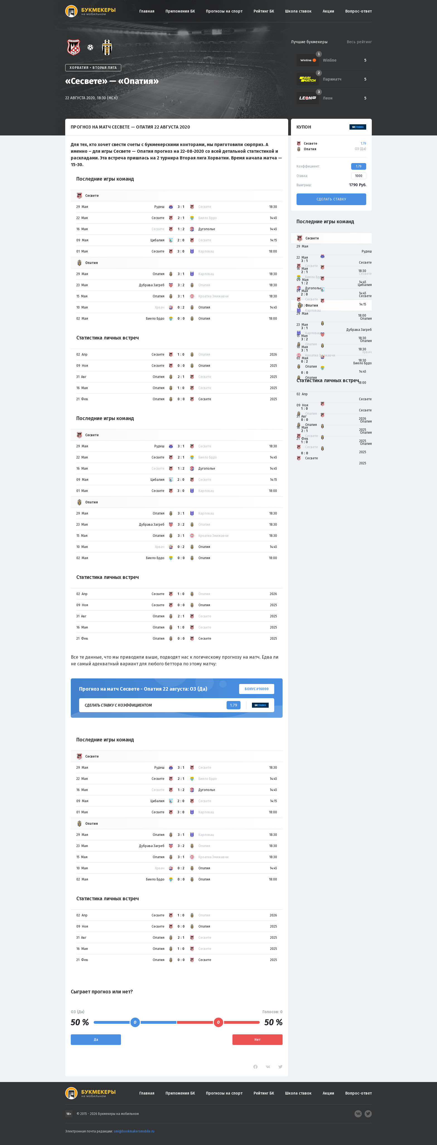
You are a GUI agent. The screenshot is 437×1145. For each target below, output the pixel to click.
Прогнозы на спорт (224, 11)
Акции (328, 11)
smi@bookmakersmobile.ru (134, 1131)
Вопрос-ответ (358, 11)
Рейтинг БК (264, 11)
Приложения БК (180, 11)
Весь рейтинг (359, 42)
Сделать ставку (331, 199)
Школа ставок (298, 11)
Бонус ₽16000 (257, 689)
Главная (146, 11)
